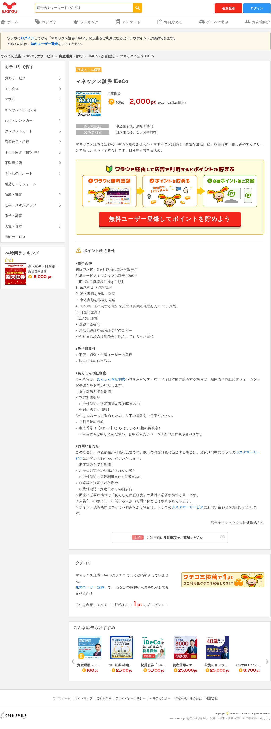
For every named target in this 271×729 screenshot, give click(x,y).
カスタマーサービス (188, 507)
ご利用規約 (104, 698)
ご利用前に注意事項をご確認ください (178, 537)
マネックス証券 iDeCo (102, 81)
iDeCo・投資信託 (101, 56)
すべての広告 (11, 56)
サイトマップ (84, 698)
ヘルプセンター (160, 698)
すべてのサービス (40, 56)
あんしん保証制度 (111, 379)
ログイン (256, 8)
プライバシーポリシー (130, 698)
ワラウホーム (62, 698)
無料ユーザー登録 (44, 44)
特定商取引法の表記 (188, 698)
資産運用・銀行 (71, 56)
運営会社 (212, 698)
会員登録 (228, 8)
